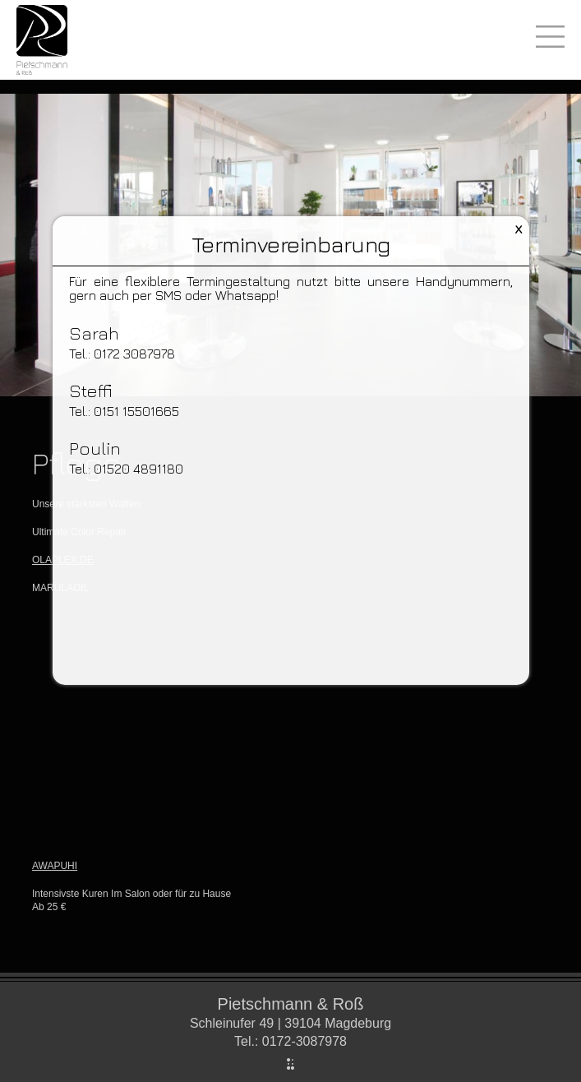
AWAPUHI (54, 866)
